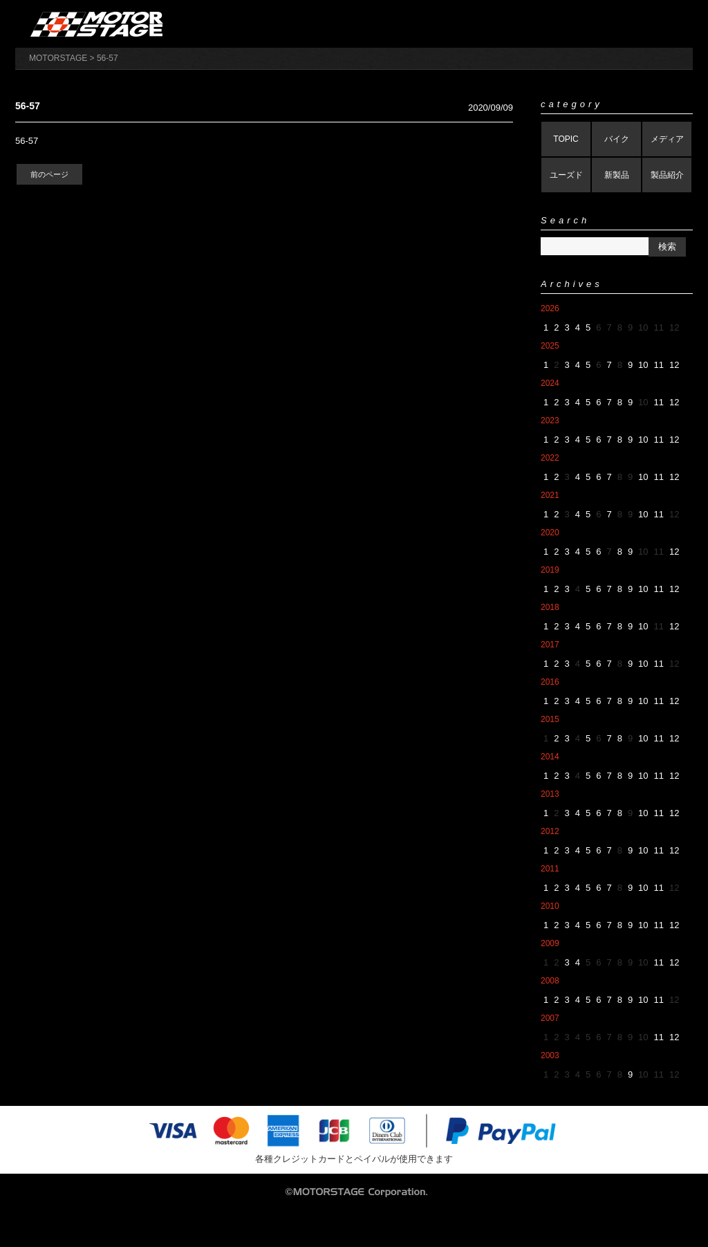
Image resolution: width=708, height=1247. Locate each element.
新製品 (616, 175)
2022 (550, 458)
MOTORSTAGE (58, 58)
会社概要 (369, 24)
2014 (550, 756)
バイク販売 (513, 24)
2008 (550, 981)
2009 (550, 943)
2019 (550, 570)
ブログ (657, 24)
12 (674, 365)
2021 (550, 495)
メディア (667, 139)
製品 (441, 24)
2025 (550, 346)
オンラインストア (297, 24)
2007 (550, 1018)
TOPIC (565, 139)
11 (659, 365)
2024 (550, 383)
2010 (550, 906)
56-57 (26, 141)
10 (643, 365)
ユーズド (566, 175)
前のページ (49, 174)
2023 (550, 420)
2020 (550, 532)
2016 (550, 682)
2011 (550, 869)
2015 (550, 719)
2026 (550, 308)
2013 (550, 794)
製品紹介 (667, 175)
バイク (616, 139)
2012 (550, 831)
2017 (550, 644)
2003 (550, 1055)
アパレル (585, 24)
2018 (550, 607)
